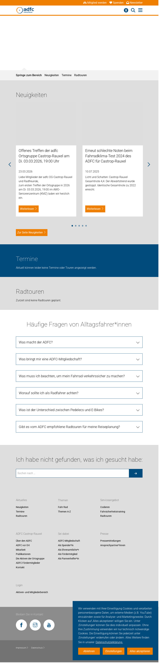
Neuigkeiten (52, 75)
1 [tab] (72, 225)
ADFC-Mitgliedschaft (69, 541)
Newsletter (134, 2)
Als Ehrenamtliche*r (68, 549)
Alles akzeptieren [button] (140, 651)
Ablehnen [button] (89, 651)
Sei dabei (63, 534)
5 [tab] (86, 225)
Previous (10, 164)
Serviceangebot (109, 500)
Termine (66, 75)
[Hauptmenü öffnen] (140, 10)
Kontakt (20, 567)
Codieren (105, 507)
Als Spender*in (66, 545)
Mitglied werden (95, 2)
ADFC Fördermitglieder (28, 563)
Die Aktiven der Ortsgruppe (30, 558)
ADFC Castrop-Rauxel (29, 534)
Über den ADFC (24, 541)
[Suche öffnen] (133, 10)
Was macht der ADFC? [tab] (36, 342)
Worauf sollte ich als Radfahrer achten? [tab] (48, 393)
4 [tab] (82, 225)
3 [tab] (79, 225)
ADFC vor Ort (23, 545)
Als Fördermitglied (67, 554)
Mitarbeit (21, 549)
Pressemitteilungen (110, 541)
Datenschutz (38, 648)
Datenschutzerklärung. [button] (109, 642)
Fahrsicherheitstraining (112, 511)
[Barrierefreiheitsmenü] (126, 10)
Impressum (22, 648)
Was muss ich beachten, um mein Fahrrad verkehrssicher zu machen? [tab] (72, 376)
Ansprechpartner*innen (112, 545)
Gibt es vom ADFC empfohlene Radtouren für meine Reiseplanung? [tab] (69, 427)
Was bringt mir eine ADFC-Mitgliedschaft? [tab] (50, 359)
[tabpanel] (46, 159)
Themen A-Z (64, 511)
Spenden (116, 2)
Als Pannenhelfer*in (68, 558)
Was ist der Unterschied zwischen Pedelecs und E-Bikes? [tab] (61, 410)
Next (148, 164)
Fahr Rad (63, 507)
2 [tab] (75, 225)
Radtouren (80, 75)
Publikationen (23, 554)
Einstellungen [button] (113, 651)
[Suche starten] (135, 473)
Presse (104, 534)
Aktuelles (21, 500)
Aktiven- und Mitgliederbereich (32, 592)
